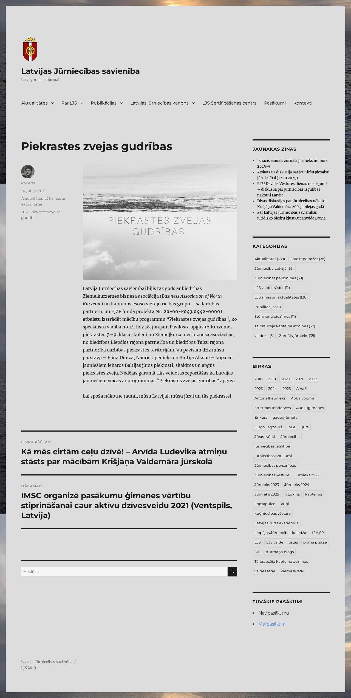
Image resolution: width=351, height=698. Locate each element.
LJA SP (318, 532)
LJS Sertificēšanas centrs (229, 103)
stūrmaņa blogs (279, 552)
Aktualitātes (34, 103)
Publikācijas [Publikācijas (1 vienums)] (267, 307)
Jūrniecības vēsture (271, 475)
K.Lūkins (292, 494)
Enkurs (260, 417)
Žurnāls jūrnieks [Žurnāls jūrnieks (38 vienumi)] (297, 335)
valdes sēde (264, 571)
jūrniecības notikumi (273, 456)
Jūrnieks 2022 (307, 475)
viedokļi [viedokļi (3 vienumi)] (264, 335)
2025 (286, 388)
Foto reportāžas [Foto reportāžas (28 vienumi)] (307, 259)
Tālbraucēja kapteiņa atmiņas (281, 561)
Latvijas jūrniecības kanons (159, 103)
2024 (272, 388)
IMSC (291, 427)
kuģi (285, 504)
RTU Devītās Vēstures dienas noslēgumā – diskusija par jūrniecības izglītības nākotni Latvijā (292, 189)
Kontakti (302, 103)
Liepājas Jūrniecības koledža (280, 532)
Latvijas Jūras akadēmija (276, 523)
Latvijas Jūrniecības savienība (80, 71)
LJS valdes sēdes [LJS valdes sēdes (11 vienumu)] (272, 287)
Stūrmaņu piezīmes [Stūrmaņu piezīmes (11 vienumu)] (275, 316)
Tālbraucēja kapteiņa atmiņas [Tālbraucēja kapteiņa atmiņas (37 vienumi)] (284, 326)
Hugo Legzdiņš (268, 427)
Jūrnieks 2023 (266, 484)
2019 (272, 379)
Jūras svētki (264, 436)
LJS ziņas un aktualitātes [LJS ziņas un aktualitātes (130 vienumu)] (281, 297)
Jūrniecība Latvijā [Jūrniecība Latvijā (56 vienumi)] (274, 268)
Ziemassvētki (292, 571)
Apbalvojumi (302, 398)
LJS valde (274, 542)
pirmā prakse (315, 542)
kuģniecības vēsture (272, 513)
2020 (285, 379)
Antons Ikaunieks (269, 398)
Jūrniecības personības (275, 465)
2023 (258, 388)
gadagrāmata (285, 417)
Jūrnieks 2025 (266, 494)
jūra (305, 427)
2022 (313, 379)
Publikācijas (104, 103)
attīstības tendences (272, 408)
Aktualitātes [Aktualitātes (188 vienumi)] (269, 259)
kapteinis (313, 494)
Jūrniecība (290, 436)
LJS (257, 542)
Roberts (28, 183)
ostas (293, 542)
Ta (199, 342)
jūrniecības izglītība (272, 446)
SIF (257, 552)
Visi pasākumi (272, 624)
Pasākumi (275, 103)
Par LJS (69, 103)
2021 (25, 212)
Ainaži (301, 388)
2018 (258, 379)
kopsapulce (264, 504)
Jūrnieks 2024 (296, 484)
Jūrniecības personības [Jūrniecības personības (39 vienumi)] (278, 278)
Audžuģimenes (310, 408)
